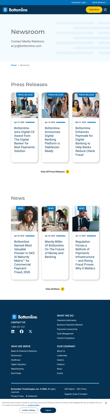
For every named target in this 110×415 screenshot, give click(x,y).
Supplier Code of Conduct (76, 394)
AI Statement (31, 396)
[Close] (106, 403)
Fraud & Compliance (66, 338)
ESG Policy (81, 389)
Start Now (94, 9)
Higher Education (18, 364)
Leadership (62, 355)
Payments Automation (66, 320)
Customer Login (79, 2)
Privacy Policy (17, 396)
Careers (60, 360)
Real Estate (16, 373)
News (59, 369)
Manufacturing (17, 369)
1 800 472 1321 (18, 327)
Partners (61, 364)
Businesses (16, 355)
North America (98, 2)
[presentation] (105, 9)
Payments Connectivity (67, 329)
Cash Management (65, 333)
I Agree (48, 410)
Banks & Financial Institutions (24, 351)
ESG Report (70, 389)
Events (60, 373)
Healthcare (16, 360)
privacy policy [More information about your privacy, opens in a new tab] (33, 405)
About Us (61, 351)
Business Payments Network (70, 325)
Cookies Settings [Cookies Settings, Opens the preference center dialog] (28, 410)
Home (14, 65)
